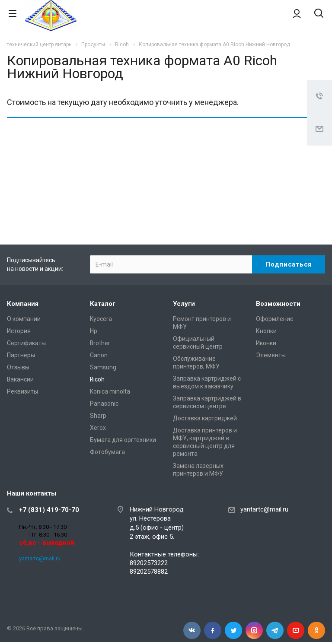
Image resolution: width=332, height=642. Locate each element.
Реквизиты (22, 391)
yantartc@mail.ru (40, 558)
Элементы (271, 355)
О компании (24, 318)
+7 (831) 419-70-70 (49, 510)
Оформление (275, 318)
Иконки (266, 343)
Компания (22, 304)
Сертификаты (26, 343)
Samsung (103, 367)
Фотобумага (107, 451)
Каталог (102, 304)
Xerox (98, 427)
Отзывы (18, 367)
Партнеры (21, 355)
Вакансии (20, 379)
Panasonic (104, 403)
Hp (93, 330)
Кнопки (266, 330)
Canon (99, 355)
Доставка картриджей (205, 418)
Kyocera (101, 318)
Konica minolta (110, 391)
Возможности (278, 304)
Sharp (98, 415)
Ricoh (97, 379)
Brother (100, 343)
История (19, 330)
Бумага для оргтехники (123, 439)
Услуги (184, 304)
